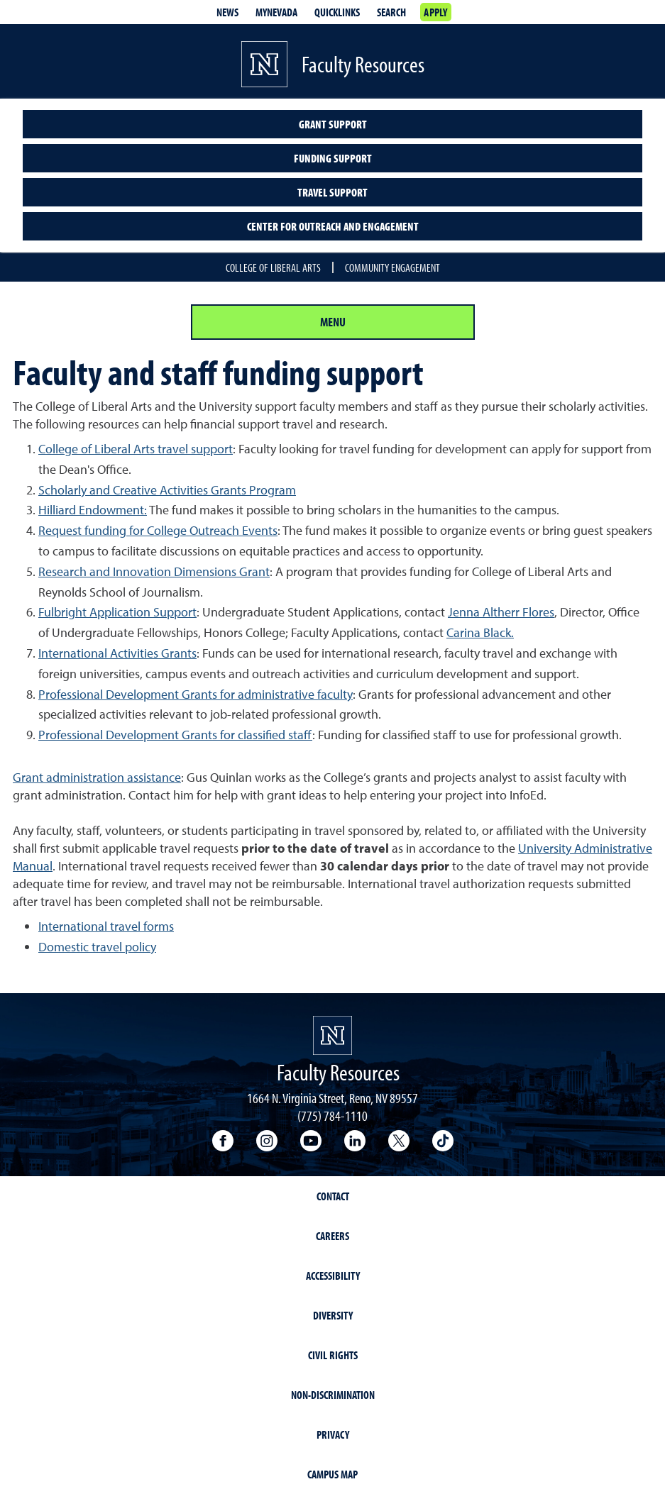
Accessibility (333, 1275)
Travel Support (332, 192)
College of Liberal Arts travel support (135, 449)
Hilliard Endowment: (92, 510)
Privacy (333, 1434)
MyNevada (276, 12)
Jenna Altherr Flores (501, 612)
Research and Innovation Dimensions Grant (154, 571)
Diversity (333, 1315)
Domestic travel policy (97, 947)
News (227, 12)
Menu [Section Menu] (333, 322)
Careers (332, 1236)
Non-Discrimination (333, 1395)
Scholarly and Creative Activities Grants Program (167, 490)
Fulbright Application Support (117, 612)
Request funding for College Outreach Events (157, 530)
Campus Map (332, 1474)
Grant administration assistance (97, 777)
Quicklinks (337, 12)
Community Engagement (392, 267)
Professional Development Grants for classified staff (175, 734)
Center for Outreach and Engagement (333, 226)
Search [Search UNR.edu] (391, 12)
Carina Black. (480, 632)
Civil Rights (333, 1355)
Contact (333, 1196)
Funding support (333, 158)
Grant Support (333, 124)
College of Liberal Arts (273, 267)
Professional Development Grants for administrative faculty (195, 694)
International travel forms (106, 926)
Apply (435, 12)
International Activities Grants (117, 653)
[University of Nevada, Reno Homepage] (332, 1035)
